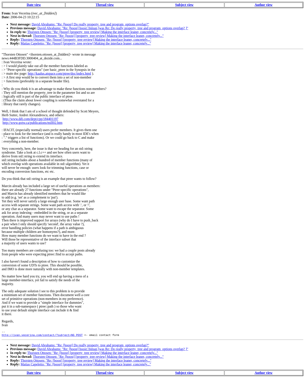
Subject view (184, 5)
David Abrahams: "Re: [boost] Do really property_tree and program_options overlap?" (90, 24)
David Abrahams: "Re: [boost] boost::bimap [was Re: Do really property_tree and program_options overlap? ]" (112, 28)
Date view (34, 5)
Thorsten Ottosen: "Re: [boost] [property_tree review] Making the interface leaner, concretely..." (92, 32)
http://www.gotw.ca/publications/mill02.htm (32, 122)
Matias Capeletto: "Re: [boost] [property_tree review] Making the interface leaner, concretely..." (86, 43)
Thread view (105, 5)
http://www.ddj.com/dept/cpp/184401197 (30, 119)
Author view (264, 5)
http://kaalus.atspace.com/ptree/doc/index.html (59, 73)
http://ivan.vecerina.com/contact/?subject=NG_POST (42, 336)
